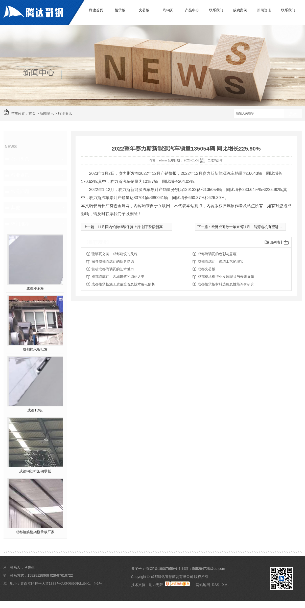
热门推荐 (20, 223)
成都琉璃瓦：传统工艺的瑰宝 (221, 261)
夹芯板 (144, 10)
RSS (216, 585)
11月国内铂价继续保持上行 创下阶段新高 (130, 227)
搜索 (293, 114)
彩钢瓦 (168, 10)
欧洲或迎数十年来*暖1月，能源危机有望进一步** (250, 227)
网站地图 (203, 585)
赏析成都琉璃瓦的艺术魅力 (112, 269)
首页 (32, 113)
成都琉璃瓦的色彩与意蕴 (217, 254)
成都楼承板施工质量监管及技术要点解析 (123, 284)
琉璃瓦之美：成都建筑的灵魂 (114, 254)
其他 (15, 207)
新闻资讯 (264, 10)
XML (225, 585)
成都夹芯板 (206, 269)
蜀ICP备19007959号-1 (163, 569)
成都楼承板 (35, 288)
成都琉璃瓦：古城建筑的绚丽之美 (118, 277)
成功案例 (240, 10)
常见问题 (20, 191)
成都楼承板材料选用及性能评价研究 (226, 284)
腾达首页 (96, 10)
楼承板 (120, 10)
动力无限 (156, 585)
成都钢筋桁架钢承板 (35, 471)
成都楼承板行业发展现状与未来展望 (226, 277)
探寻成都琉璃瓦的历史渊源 (112, 261)
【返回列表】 (273, 242)
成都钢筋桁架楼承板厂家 (35, 532)
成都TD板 (35, 410)
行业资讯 (65, 113)
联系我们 (216, 10)
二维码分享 (215, 160)
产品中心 (192, 10)
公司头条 (20, 159)
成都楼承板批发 (35, 349)
